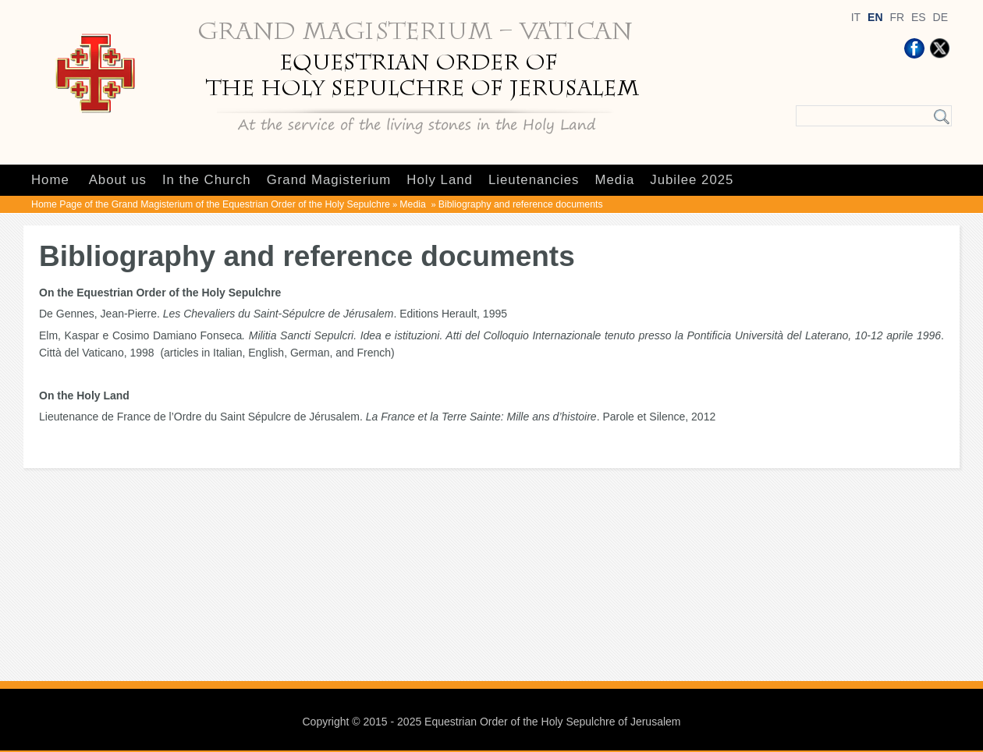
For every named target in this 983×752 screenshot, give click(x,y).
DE (940, 17)
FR (896, 17)
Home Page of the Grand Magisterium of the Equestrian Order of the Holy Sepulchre (210, 204)
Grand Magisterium (329, 179)
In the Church (206, 179)
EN (875, 17)
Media (615, 179)
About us (118, 179)
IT (856, 17)
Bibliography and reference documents (520, 204)
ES (918, 17)
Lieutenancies (534, 179)
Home (50, 179)
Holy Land (439, 179)
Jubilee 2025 (691, 179)
